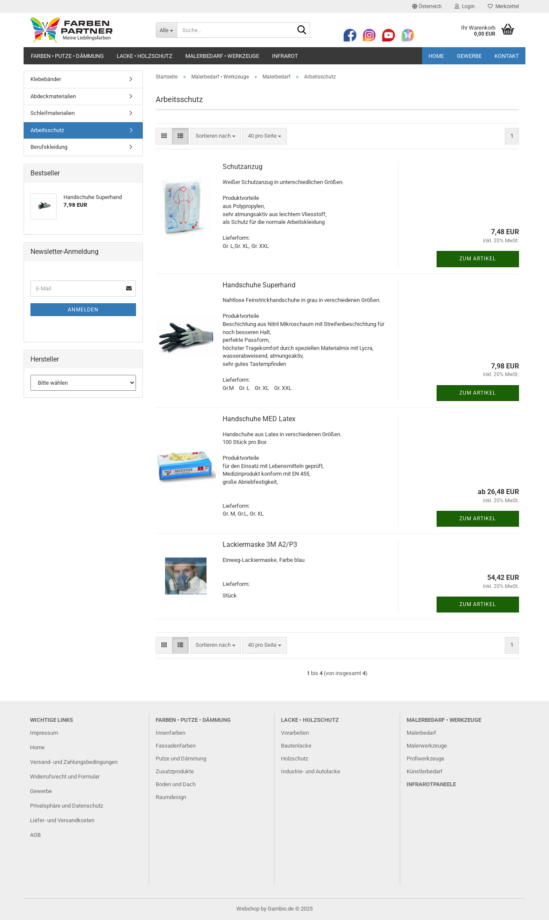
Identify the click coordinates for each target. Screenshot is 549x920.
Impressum (44, 733)
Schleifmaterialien (52, 113)
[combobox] (215, 136)
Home (436, 56)
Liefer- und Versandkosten (62, 820)
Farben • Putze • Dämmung (67, 56)
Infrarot (285, 56)
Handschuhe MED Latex (259, 419)
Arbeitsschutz (47, 130)
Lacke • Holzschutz (144, 56)
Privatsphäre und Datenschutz (66, 805)
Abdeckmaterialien (53, 96)
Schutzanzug (242, 167)
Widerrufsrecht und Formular (65, 776)
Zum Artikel (477, 259)
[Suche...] (166, 30)
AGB (35, 835)
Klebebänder (45, 79)
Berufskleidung (48, 147)
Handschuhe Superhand (259, 285)
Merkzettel (503, 6)
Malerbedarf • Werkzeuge (222, 56)
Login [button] (465, 6)
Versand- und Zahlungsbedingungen (74, 762)
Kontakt (507, 56)
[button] (427, 6)
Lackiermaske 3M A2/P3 (260, 544)
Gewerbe (469, 56)
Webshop (247, 908)
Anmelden (83, 310)
